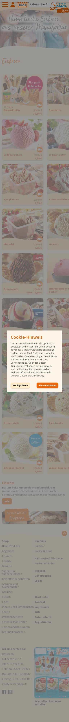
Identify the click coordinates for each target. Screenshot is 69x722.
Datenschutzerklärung (32, 375)
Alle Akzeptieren (47, 385)
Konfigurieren (20, 385)
